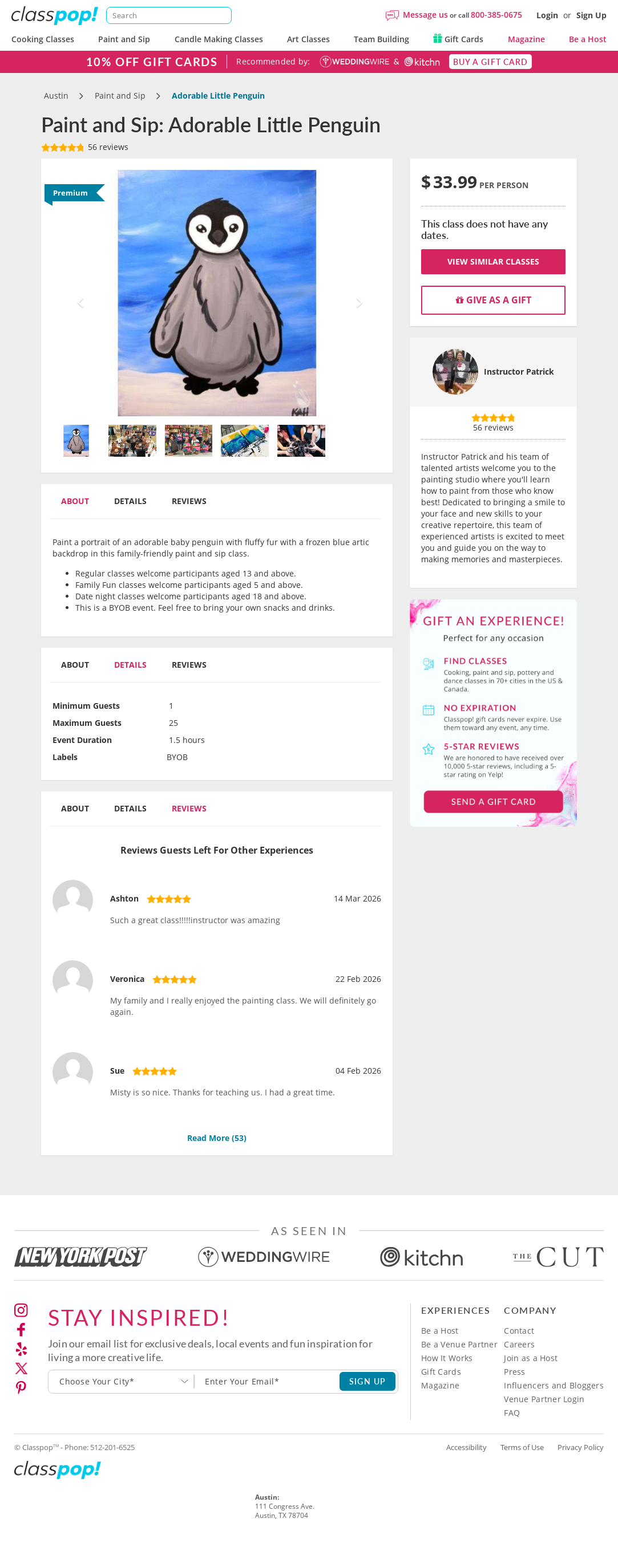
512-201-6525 (112, 1447)
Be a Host (588, 39)
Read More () (217, 1137)
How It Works (446, 1358)
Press (514, 1371)
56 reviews (84, 146)
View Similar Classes (493, 261)
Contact (519, 1330)
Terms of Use (522, 1447)
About (75, 501)
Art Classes (308, 39)
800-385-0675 (496, 14)
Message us (425, 14)
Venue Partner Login (544, 1399)
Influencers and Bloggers (554, 1385)
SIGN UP (367, 1381)
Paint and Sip (124, 39)
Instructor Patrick (519, 371)
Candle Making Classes (219, 39)
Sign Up (591, 15)
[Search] (169, 15)
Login (547, 15)
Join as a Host (531, 1358)
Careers (519, 1344)
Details (130, 501)
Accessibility (466, 1447)
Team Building (381, 39)
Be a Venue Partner (459, 1344)
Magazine (526, 39)
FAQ (512, 1412)
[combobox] (121, 1381)
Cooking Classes (42, 39)
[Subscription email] (267, 1381)
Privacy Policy (581, 1447)
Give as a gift (493, 300)
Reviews (189, 501)
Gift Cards (458, 39)
